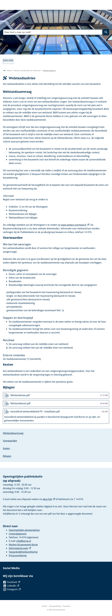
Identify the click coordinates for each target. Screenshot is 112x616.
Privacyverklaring (18, 555)
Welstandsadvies (49, 70)
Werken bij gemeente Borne (23, 544)
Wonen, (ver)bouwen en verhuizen (27, 70)
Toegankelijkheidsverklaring (23, 551)
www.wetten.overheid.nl (75, 224)
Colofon (44, 606)
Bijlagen (7, 456)
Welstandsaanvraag (13, 433)
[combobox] (52, 32)
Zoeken (105, 32)
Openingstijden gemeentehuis (24, 530)
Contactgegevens (17, 533)
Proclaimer (66, 606)
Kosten (6, 448)
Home (9, 70)
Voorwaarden (10, 440)
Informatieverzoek (20, 548)
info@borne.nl (23, 541)
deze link (49, 499)
